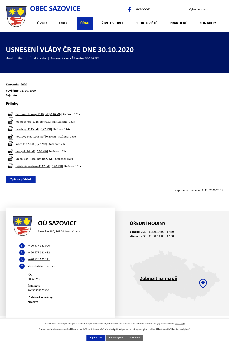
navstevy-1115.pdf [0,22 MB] (34, 129)
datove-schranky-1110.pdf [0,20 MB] (39, 114)
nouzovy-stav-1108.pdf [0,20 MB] (37, 136)
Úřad (21, 58)
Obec (63, 23)
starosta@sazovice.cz (41, 266)
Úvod (9, 58)
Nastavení (134, 337)
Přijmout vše (96, 337)
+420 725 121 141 (39, 259)
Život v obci (112, 23)
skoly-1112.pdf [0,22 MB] (31, 144)
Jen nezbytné (116, 337)
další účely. (180, 323)
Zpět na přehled (21, 179)
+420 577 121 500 (39, 245)
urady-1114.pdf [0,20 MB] (32, 151)
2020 (24, 84)
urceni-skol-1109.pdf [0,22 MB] (35, 159)
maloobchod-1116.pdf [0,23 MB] (36, 122)
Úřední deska (38, 58)
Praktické (178, 23)
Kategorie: (12, 84)
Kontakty (207, 23)
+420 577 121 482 (39, 252)
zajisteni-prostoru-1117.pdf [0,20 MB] (39, 166)
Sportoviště (146, 23)
